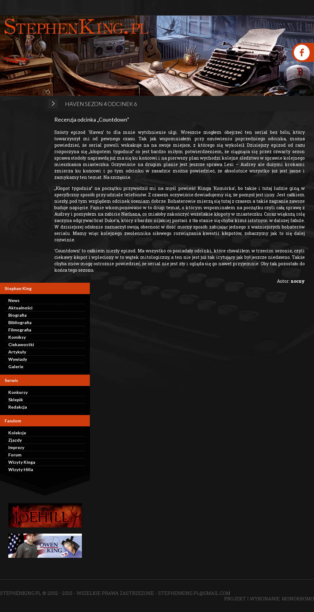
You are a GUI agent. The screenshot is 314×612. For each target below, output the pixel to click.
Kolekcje (17, 432)
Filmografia (19, 329)
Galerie (15, 366)
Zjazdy (15, 440)
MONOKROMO (298, 598)
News (14, 300)
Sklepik (15, 399)
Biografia (17, 315)
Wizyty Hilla (20, 469)
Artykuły (17, 351)
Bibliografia (20, 322)
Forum (14, 454)
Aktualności (20, 307)
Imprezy (16, 447)
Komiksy (17, 337)
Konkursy (18, 392)
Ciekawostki (21, 344)
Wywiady (17, 359)
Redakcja (17, 407)
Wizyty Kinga (21, 462)
